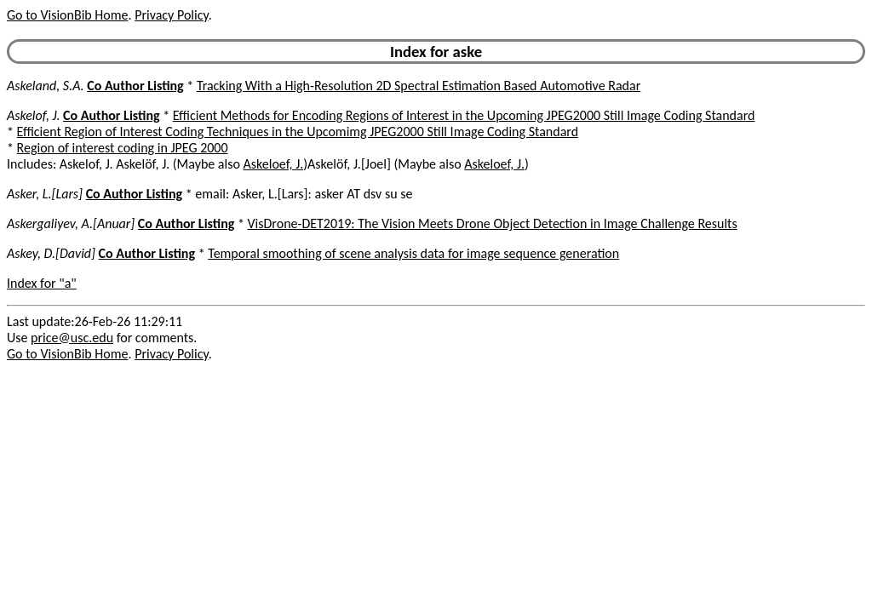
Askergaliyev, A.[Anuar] (71, 223)
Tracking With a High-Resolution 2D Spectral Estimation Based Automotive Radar (418, 85)
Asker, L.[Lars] (45, 194)
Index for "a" (42, 283)
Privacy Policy (171, 15)
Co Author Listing (135, 85)
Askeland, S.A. (45, 85)
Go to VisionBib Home (67, 15)
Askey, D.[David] (51, 253)
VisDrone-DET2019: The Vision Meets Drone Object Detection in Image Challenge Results (492, 223)
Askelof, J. (33, 115)
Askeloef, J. (274, 164)
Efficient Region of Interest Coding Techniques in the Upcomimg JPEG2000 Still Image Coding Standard (298, 131)
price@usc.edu (72, 337)
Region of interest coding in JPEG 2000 (122, 148)
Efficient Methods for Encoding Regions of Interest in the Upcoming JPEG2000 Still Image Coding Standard (464, 115)
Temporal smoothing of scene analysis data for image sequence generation (413, 253)
